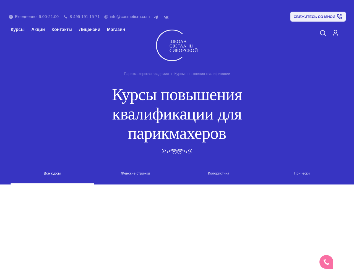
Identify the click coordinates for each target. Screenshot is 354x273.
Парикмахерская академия (146, 74)
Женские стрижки (135, 173)
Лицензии (89, 29)
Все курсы (52, 173)
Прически (302, 173)
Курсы (18, 29)
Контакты (61, 29)
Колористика (218, 173)
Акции (38, 29)
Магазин (116, 29)
